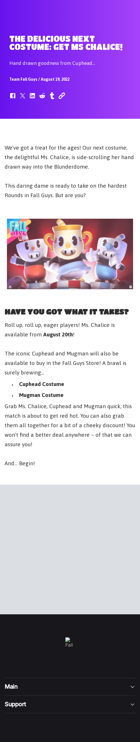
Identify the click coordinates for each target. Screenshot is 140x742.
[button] (12, 98)
